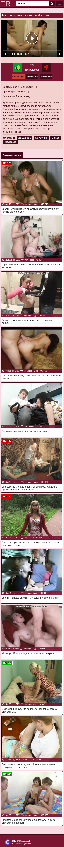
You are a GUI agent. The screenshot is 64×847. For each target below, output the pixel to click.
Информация (18, 77)
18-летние (41, 138)
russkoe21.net (27, 841)
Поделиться (46, 77)
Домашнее (24, 138)
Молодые (10, 142)
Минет (55, 138)
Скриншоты (32, 77)
